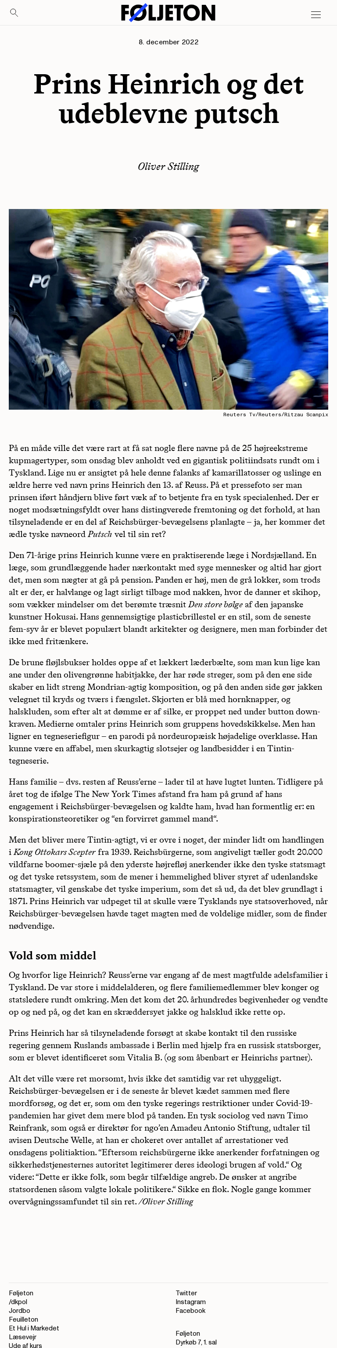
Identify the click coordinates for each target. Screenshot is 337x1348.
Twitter (186, 1293)
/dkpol (18, 1302)
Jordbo (19, 1311)
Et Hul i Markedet (34, 1328)
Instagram (191, 1302)
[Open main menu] (316, 15)
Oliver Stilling (168, 166)
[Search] (14, 13)
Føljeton (21, 1293)
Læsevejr (22, 1337)
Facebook (190, 1311)
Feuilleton (23, 1319)
